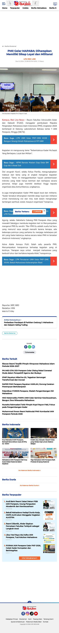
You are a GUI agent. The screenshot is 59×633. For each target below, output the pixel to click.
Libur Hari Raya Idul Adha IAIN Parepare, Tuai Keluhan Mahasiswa (21, 536)
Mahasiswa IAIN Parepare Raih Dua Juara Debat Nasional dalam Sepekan (14, 462)
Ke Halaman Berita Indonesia (29, 470)
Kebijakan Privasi (12, 619)
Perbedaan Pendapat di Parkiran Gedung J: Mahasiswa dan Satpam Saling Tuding (28, 323)
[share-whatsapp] (29, 346)
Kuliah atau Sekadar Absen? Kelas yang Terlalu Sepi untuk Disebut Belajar (43, 442)
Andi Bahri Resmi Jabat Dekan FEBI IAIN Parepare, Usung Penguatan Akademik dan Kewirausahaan (22, 504)
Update (37, 212)
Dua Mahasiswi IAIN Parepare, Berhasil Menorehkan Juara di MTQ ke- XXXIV (14, 442)
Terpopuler (15, 8)
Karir (30, 619)
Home (4, 8)
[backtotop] (29, 603)
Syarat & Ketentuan (18, 622)
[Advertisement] (29, 26)
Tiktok (32, 615)
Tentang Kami (48, 619)
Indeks (25, 8)
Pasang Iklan (37, 619)
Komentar (29, 352)
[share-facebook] (25, 346)
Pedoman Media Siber (34, 622)
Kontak (45, 622)
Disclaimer (23, 619)
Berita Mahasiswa (39, 8)
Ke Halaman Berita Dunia (29, 485)
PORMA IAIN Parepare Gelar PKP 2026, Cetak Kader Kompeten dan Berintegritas (23, 548)
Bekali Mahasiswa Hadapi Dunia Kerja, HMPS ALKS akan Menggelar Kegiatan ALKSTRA (23, 515)
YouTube (37, 615)
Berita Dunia (9, 479)
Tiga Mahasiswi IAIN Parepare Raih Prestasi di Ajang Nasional (43, 461)
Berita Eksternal (9, 333)
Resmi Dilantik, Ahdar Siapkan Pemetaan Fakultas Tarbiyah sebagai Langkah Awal (22, 526)
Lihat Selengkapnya (29, 558)
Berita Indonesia (11, 424)
